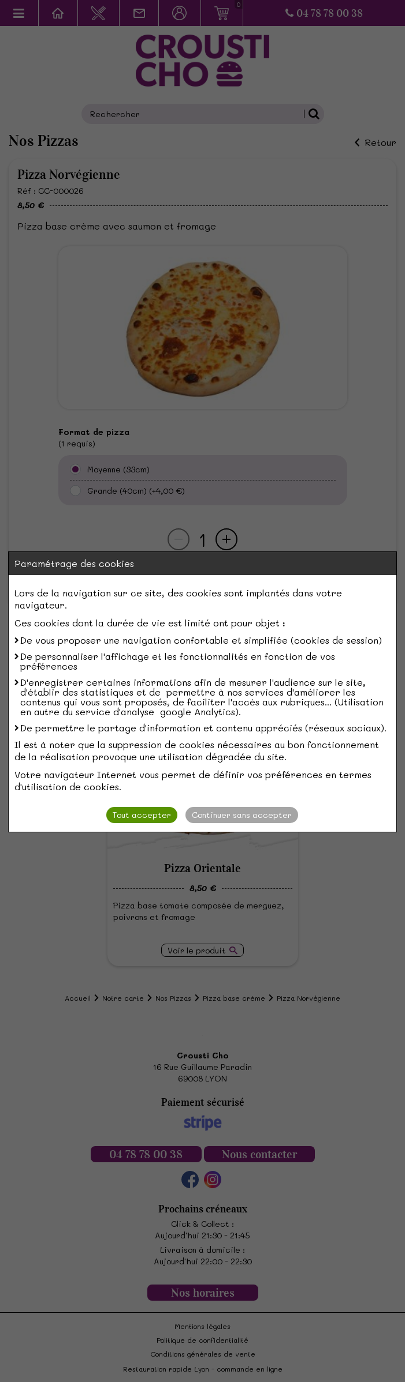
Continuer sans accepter (242, 814)
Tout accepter (142, 814)
